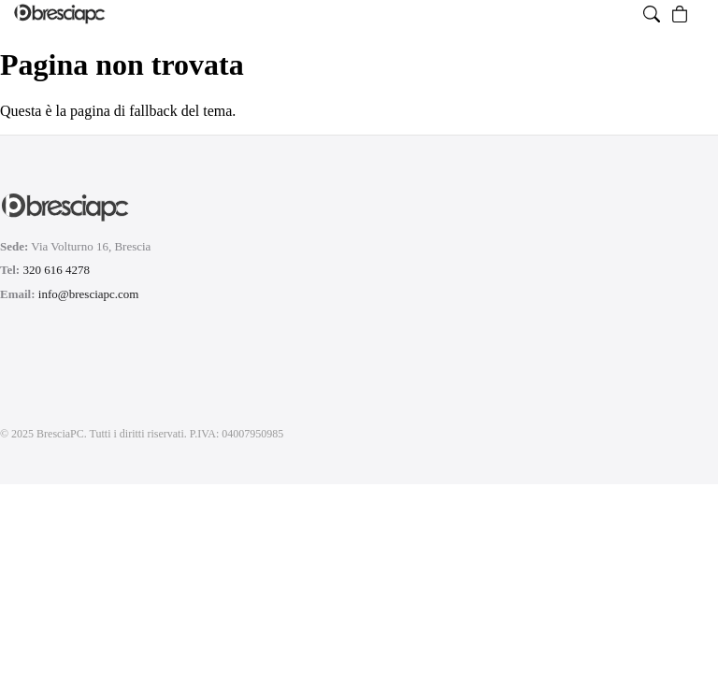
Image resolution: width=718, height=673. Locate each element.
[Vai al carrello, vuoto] (680, 14)
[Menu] (699, 14)
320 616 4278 (56, 270)
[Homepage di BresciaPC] (60, 14)
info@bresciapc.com (88, 294)
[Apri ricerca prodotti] (652, 14)
